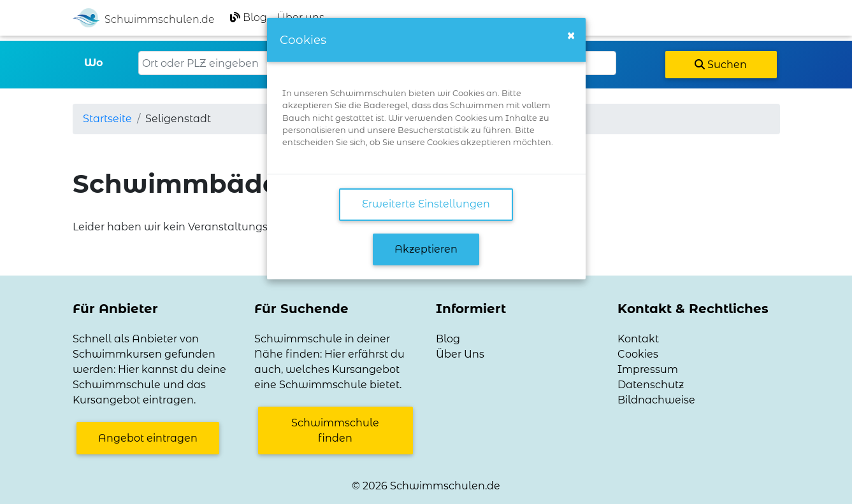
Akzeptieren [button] (426, 249)
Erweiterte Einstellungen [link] (426, 204)
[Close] (571, 35)
